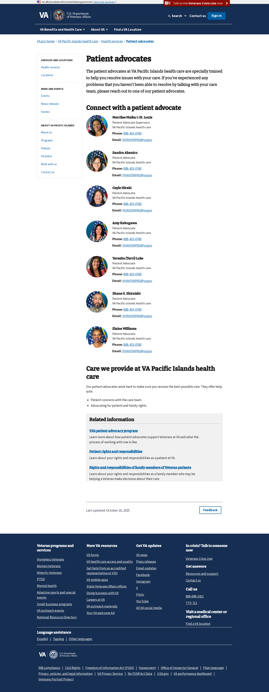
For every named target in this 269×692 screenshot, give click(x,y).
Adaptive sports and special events (56, 594)
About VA (98, 29)
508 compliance (49, 668)
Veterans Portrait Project (56, 679)
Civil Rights (72, 668)
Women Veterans (49, 566)
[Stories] (59, 112)
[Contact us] (59, 172)
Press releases (146, 561)
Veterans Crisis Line (199, 558)
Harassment (147, 668)
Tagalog (58, 639)
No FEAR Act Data (140, 673)
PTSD (41, 579)
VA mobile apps (97, 580)
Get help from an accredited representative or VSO (106, 570)
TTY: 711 (191, 603)
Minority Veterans (49, 573)
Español (42, 639)
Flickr (140, 594)
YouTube (142, 601)
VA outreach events (50, 610)
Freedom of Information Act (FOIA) (109, 668)
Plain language (213, 668)
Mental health (47, 586)
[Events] (59, 96)
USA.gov (163, 673)
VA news (141, 555)
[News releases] (59, 104)
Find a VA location (198, 624)
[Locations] (59, 75)
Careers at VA (96, 599)
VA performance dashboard (193, 673)
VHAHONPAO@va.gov (137, 140)
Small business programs (54, 604)
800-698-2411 (195, 596)
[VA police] (59, 156)
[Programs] (59, 140)
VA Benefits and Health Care (61, 29)
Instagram (143, 581)
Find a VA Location (127, 29)
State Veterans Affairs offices (107, 586)
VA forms (93, 555)
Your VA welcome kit (101, 613)
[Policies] (59, 148)
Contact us (197, 16)
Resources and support (202, 574)
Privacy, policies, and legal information (65, 673)
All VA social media (149, 608)
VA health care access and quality (110, 561)
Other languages (80, 639)
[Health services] (59, 67)
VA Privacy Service (110, 673)
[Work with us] (59, 164)
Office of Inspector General (179, 668)
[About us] (59, 132)
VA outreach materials (102, 606)
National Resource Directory (57, 617)
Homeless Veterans (50, 559)
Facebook (143, 575)
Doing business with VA (103, 593)
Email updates (146, 568)
